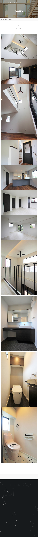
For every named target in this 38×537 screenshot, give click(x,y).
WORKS (6, 19)
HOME (2, 19)
